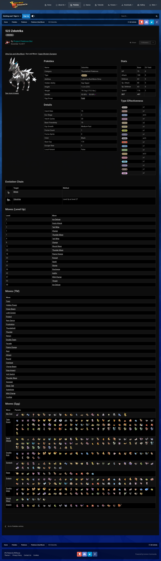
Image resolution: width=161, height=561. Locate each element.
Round (8, 359)
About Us (73, 6)
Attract (8, 355)
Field (83, 98)
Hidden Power (11, 305)
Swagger (9, 382)
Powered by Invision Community (146, 554)
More (154, 6)
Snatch (8, 505)
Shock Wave (57, 246)
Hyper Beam (10, 309)
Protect (9, 317)
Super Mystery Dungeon (47, 54)
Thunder (9, 332)
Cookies (36, 555)
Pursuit (55, 258)
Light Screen (11, 313)
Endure (8, 478)
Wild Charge (56, 277)
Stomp (54, 266)
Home (61, 6)
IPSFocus (17, 553)
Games (99, 6)
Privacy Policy (17, 555)
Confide (9, 397)
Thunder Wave (57, 235)
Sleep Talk (10, 386)
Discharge (56, 269)
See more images (12, 93)
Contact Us (27, 555)
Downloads (140, 6)
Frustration (10, 324)
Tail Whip (55, 227)
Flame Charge (57, 254)
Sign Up (26, 16)
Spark (54, 262)
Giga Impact (10, 370)
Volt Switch (10, 374)
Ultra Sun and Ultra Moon (15, 54)
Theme (7, 555)
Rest (8, 351)
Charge (55, 231)
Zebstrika (17, 199)
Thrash (55, 281)
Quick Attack (57, 223)
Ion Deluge (56, 219)
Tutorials (112, 6)
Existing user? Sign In (12, 16)
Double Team (11, 340)
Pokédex (88, 6)
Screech (9, 463)
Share (133, 42)
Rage (8, 473)
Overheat (9, 363)
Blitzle (16, 192)
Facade (9, 344)
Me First (9, 414)
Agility (54, 273)
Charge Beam (11, 367)
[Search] (128, 16)
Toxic (8, 301)
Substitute (10, 390)
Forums (125, 6)
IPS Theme (8, 553)
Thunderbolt (10, 328)
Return (8, 336)
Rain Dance (10, 320)
